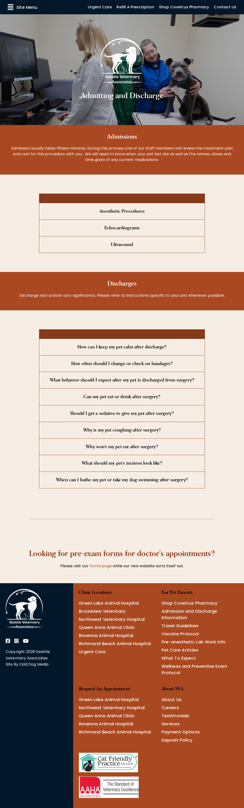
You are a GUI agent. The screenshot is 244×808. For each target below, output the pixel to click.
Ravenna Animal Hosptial (106, 724)
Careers (170, 708)
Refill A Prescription (135, 7)
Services (171, 724)
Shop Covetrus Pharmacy (184, 7)
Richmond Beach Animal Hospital (115, 644)
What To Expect (179, 658)
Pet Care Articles (180, 650)
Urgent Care (100, 7)
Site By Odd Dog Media (27, 664)
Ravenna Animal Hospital (106, 635)
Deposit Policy (177, 740)
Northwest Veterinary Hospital (112, 619)
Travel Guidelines (180, 626)
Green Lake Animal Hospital (109, 603)
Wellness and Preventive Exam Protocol (194, 669)
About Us (172, 700)
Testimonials (175, 716)
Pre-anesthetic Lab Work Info (194, 642)
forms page (100, 566)
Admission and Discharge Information (189, 614)
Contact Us (225, 7)
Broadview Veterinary (102, 611)
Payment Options (181, 732)
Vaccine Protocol (180, 634)
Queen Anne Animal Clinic (107, 627)
